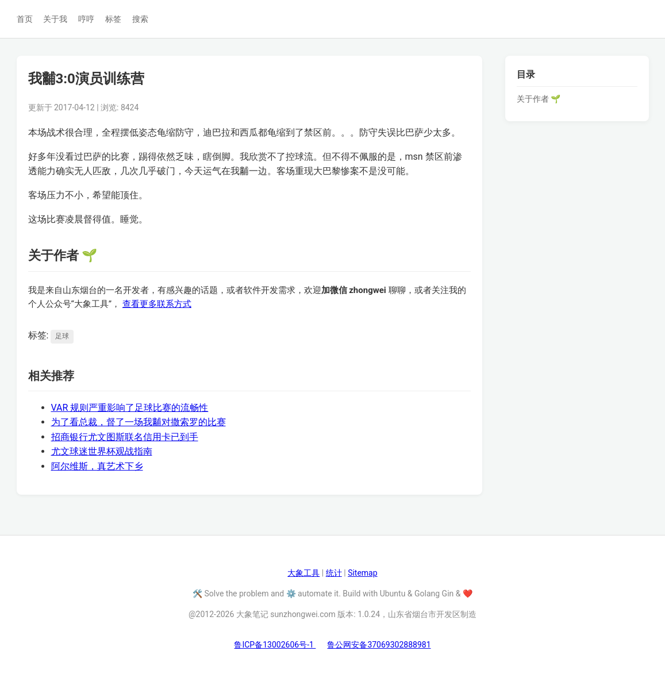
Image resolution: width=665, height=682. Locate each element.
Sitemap (362, 572)
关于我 (55, 19)
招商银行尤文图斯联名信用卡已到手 (124, 436)
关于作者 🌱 (538, 98)
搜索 (140, 19)
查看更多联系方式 (156, 304)
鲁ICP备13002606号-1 (275, 644)
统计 (334, 572)
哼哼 (86, 19)
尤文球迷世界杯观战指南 (101, 451)
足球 (62, 336)
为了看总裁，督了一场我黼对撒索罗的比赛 (138, 422)
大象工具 (303, 572)
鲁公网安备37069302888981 (378, 644)
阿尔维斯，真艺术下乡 (97, 466)
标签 (113, 19)
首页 (25, 19)
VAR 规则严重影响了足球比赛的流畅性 (130, 407)
